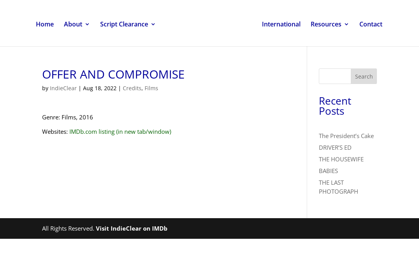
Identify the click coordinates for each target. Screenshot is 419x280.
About (73, 24)
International (281, 24)
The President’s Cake (346, 136)
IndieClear (63, 88)
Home (45, 24)
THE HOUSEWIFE (341, 159)
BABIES (328, 171)
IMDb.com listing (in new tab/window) (120, 131)
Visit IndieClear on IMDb (132, 228)
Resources (326, 24)
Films (151, 88)
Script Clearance (124, 24)
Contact (370, 24)
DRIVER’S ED (335, 147)
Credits (132, 88)
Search (364, 76)
